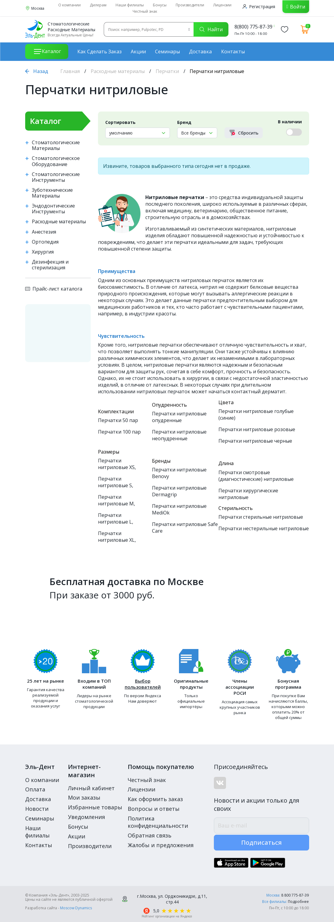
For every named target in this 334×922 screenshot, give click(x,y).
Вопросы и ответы (154, 808)
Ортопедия (45, 242)
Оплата (35, 789)
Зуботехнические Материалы (52, 193)
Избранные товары (95, 807)
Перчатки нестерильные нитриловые (263, 528)
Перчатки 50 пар (118, 420)
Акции (138, 51)
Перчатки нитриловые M (116, 500)
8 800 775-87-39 (295, 895)
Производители (190, 5)
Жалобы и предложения (161, 845)
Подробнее (298, 901)
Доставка (200, 51)
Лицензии (222, 5)
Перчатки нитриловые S (115, 482)
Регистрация (259, 6)
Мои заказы (84, 797)
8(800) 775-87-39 (253, 26)
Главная (70, 71)
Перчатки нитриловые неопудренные (179, 435)
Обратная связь (149, 835)
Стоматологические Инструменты (56, 177)
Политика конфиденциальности (158, 822)
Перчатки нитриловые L (115, 518)
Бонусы (160, 5)
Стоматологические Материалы (56, 145)
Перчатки (167, 71)
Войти (297, 6)
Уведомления (86, 816)
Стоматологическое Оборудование (56, 161)
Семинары (167, 51)
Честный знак (145, 11)
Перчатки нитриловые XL (116, 536)
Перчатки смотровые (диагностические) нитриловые (256, 475)
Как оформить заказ (155, 799)
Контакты (233, 51)
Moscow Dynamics (76, 907)
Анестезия (44, 232)
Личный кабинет (91, 788)
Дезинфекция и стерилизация (50, 265)
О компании (69, 5)
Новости (37, 808)
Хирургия (43, 252)
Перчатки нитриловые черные (255, 441)
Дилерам (98, 5)
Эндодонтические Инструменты (53, 209)
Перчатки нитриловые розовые (256, 429)
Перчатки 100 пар (119, 431)
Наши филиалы (130, 5)
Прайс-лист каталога (53, 288)
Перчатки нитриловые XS (116, 464)
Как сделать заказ (99, 51)
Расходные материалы (118, 71)
